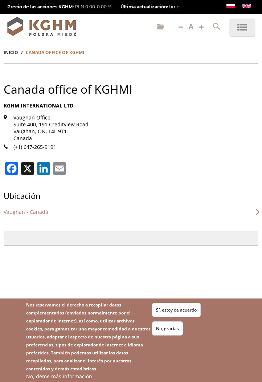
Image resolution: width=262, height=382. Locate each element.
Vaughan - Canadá (26, 211)
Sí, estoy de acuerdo (176, 311)
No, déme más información (59, 377)
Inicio (11, 52)
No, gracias (167, 330)
